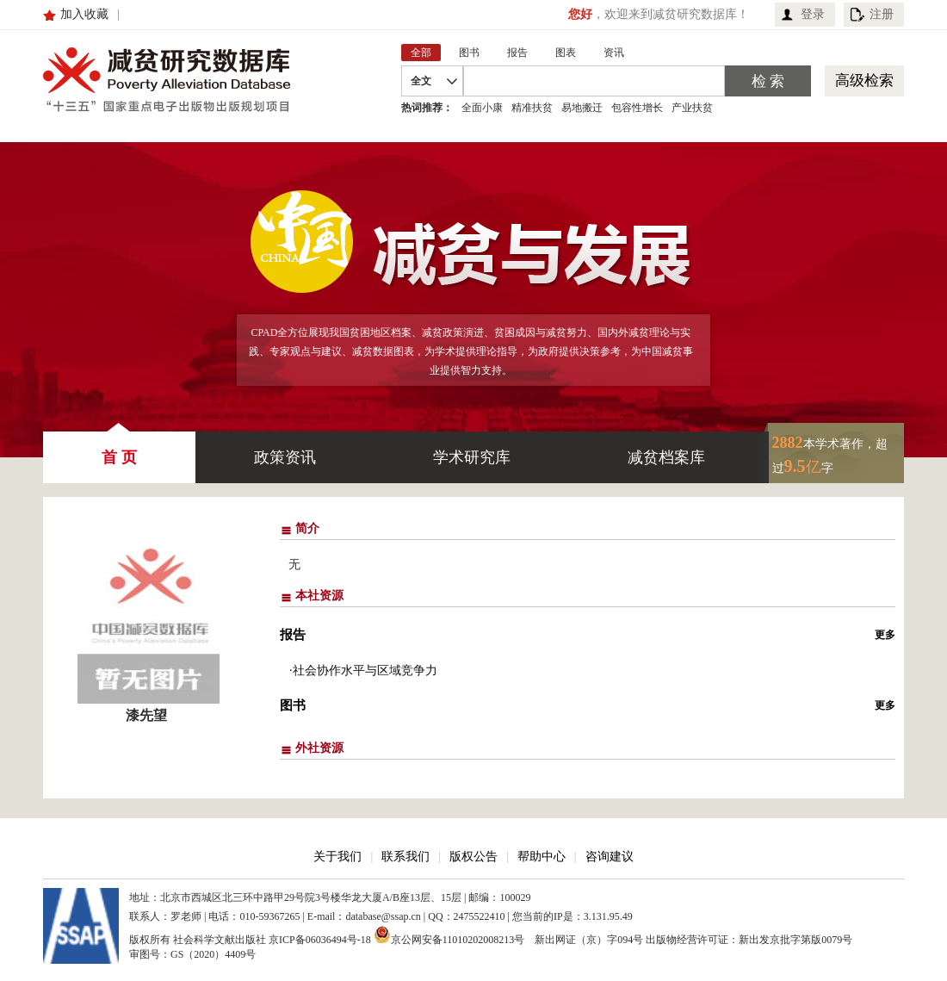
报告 (293, 635)
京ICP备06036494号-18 (320, 940)
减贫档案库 (666, 457)
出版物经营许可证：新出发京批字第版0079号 (749, 940)
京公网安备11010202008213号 (449, 934)
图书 (293, 705)
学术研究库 (472, 457)
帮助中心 (541, 856)
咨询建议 (609, 856)
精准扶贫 (532, 108)
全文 (421, 81)
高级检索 (864, 80)
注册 (882, 14)
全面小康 (482, 108)
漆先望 (146, 715)
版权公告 (473, 856)
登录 (813, 14)
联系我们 (405, 856)
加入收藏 (84, 14)
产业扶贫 (692, 108)
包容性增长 (637, 108)
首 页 (119, 449)
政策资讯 (285, 457)
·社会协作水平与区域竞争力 (363, 670)
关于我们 (337, 856)
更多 (885, 635)
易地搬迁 (582, 108)
